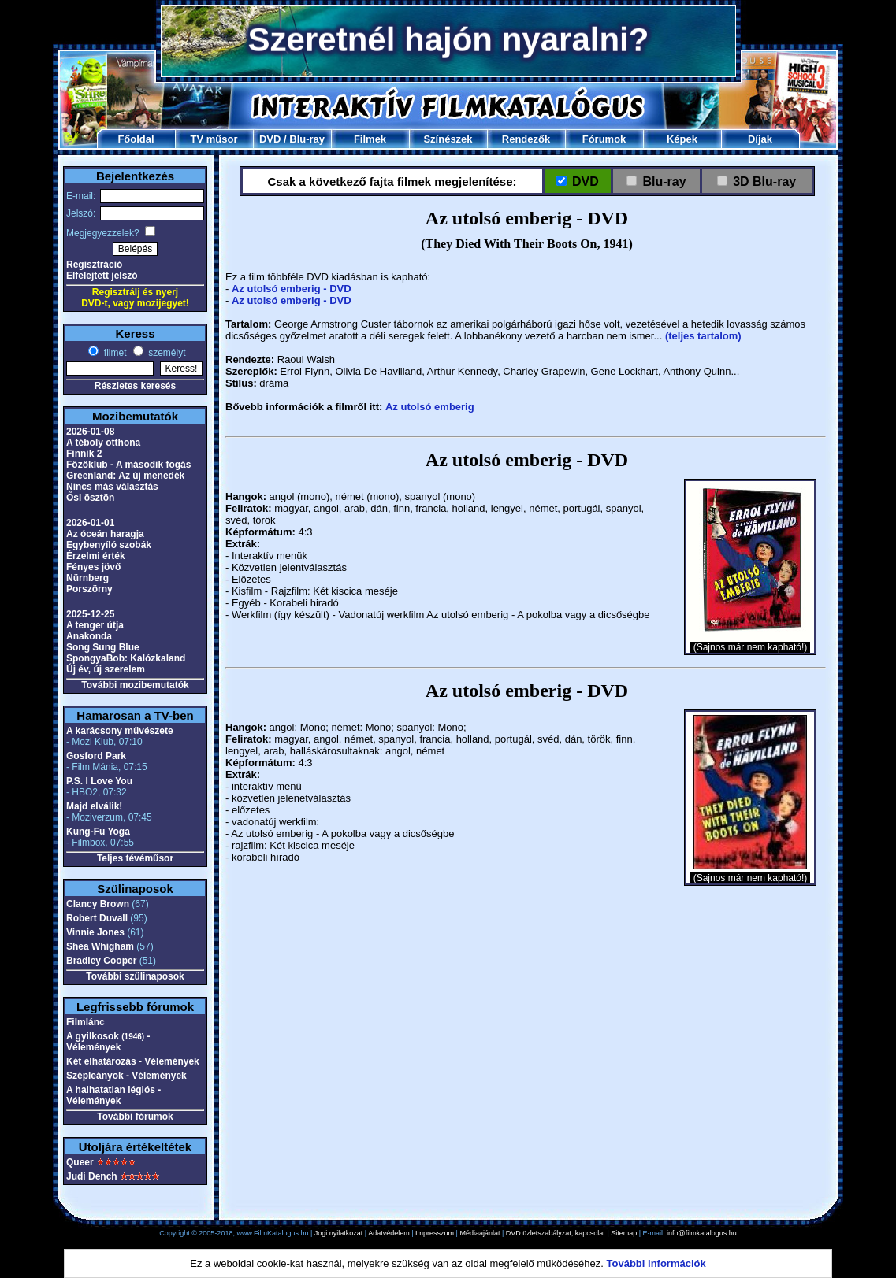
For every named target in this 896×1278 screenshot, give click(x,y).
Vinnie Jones (95, 932)
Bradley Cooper (101, 960)
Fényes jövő (93, 566)
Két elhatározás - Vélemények (132, 1061)
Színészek (447, 139)
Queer (80, 1162)
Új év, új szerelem (105, 669)
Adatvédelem (389, 1233)
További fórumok (135, 1116)
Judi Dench (91, 1176)
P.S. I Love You (99, 781)
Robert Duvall (97, 918)
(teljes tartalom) (703, 336)
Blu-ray (307, 139)
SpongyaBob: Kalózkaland (125, 658)
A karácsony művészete (119, 730)
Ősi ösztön (90, 497)
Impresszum (434, 1233)
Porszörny (89, 589)
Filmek (370, 139)
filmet (113, 352)
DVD (270, 139)
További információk (656, 1263)
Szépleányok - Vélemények (126, 1075)
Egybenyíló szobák (108, 544)
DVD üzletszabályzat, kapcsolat (555, 1233)
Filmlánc (85, 1022)
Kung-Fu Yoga (98, 831)
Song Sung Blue (102, 647)
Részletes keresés (135, 385)
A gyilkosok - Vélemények (108, 1042)
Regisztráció (94, 264)
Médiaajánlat (479, 1233)
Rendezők (526, 139)
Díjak (760, 139)
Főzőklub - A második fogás (128, 464)
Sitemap (624, 1233)
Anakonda (89, 636)
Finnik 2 (84, 453)
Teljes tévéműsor (135, 858)
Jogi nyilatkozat (338, 1233)
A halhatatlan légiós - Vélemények (113, 1095)
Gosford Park (96, 755)
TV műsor (214, 139)
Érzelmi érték (95, 555)
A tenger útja (95, 625)
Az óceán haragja (105, 533)
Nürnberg (87, 577)
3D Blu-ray (765, 181)
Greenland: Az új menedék (125, 475)
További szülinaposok (135, 976)
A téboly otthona (103, 442)
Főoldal (135, 139)
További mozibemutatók (134, 685)
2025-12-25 (90, 614)
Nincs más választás (112, 486)
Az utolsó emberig (429, 407)
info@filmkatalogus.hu (702, 1233)
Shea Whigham (100, 946)
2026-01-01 (90, 522)
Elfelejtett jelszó (102, 275)
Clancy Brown (97, 903)
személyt (166, 352)
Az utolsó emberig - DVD (291, 288)
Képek (682, 139)
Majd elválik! (94, 806)
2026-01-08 (90, 431)
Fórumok (604, 139)
